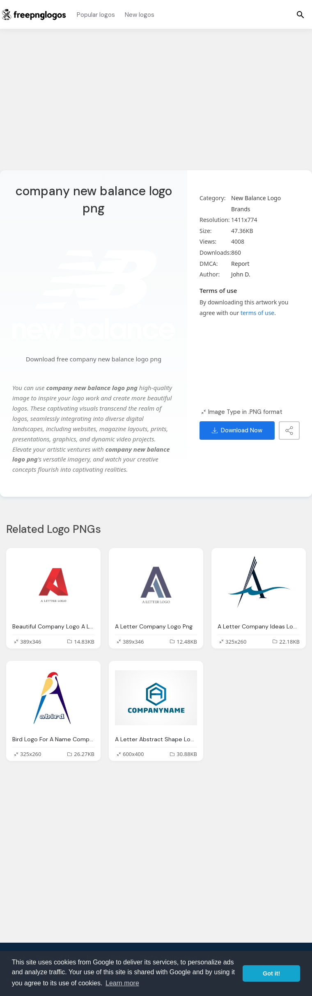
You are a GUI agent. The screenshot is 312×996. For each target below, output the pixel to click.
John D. (240, 274)
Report (240, 263)
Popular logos (96, 15)
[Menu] (300, 14)
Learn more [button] (122, 983)
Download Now (237, 430)
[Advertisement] (156, 104)
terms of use (257, 313)
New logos (139, 15)
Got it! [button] (271, 973)
